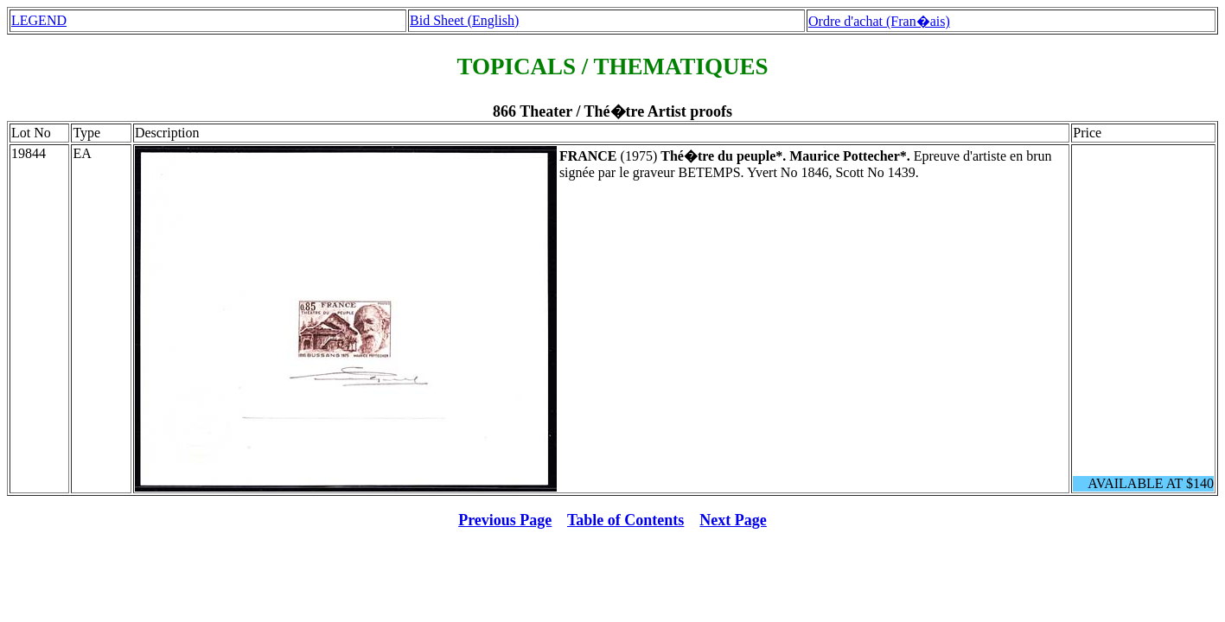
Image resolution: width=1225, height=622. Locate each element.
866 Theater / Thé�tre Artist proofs (612, 111)
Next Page (732, 520)
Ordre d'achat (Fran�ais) (879, 21)
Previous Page (505, 520)
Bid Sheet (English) (464, 20)
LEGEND (39, 20)
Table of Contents (625, 520)
